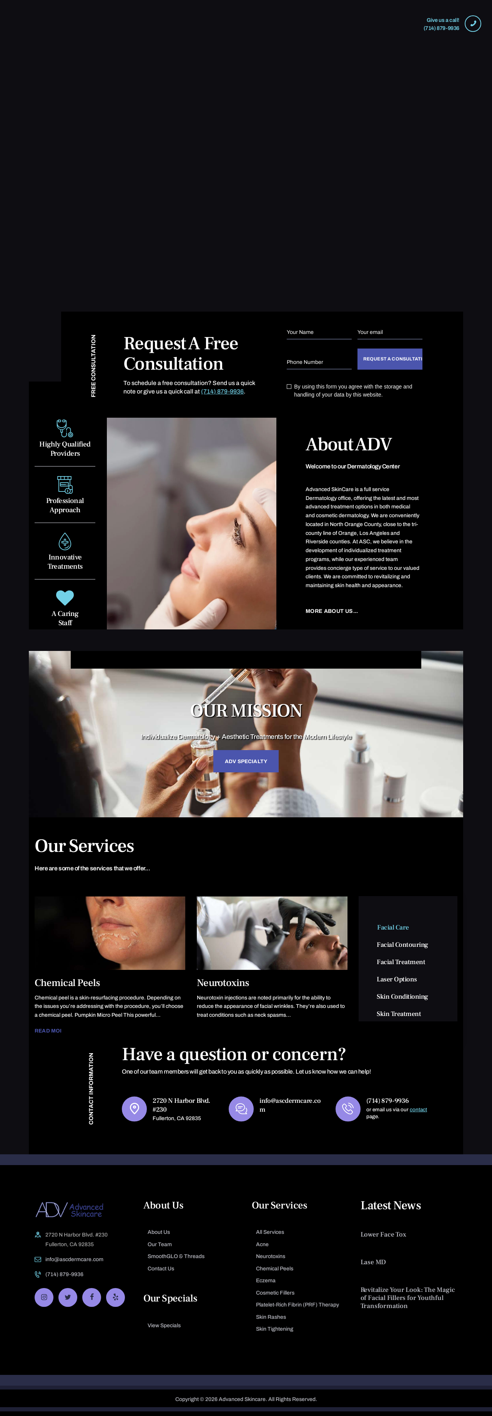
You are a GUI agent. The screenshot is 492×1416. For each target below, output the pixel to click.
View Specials (164, 1330)
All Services (270, 1237)
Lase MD (373, 1267)
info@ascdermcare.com (74, 1264)
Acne (262, 1249)
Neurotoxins (223, 987)
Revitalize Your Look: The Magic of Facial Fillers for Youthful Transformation (408, 1302)
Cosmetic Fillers (275, 1297)
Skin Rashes (271, 1322)
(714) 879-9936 (222, 391)
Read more (52, 1035)
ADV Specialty (246, 764)
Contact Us (161, 1273)
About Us (159, 1237)
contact (420, 1114)
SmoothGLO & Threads (176, 1261)
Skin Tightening (274, 1333)
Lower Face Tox (383, 1239)
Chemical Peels (67, 987)
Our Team (160, 1249)
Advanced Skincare (242, 1404)
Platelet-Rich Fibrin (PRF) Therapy (297, 1309)
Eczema (266, 1285)
